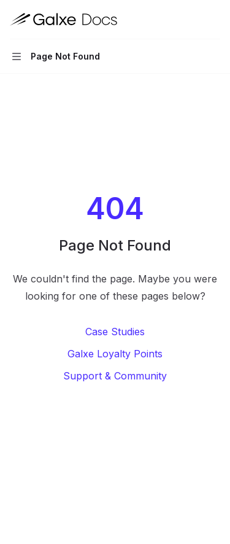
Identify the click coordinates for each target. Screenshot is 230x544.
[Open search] (191, 19)
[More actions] (214, 19)
